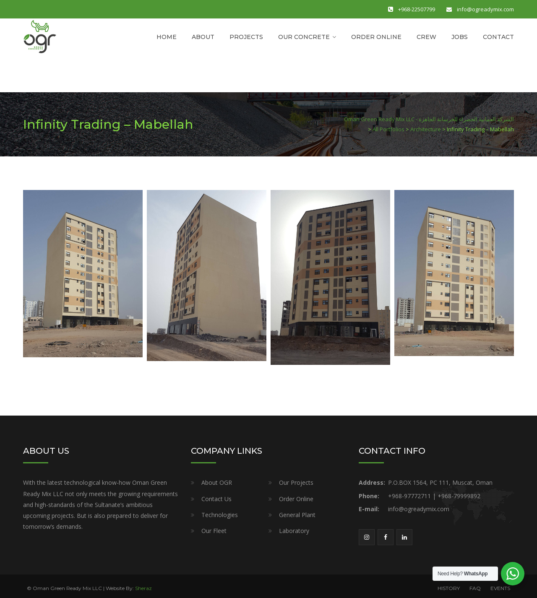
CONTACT (498, 37)
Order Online (296, 499)
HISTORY (449, 588)
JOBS (459, 37)
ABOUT (203, 37)
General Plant (297, 515)
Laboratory (294, 531)
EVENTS (500, 588)
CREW (426, 37)
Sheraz (143, 588)
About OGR (216, 482)
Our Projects (296, 482)
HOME (166, 37)
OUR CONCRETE (304, 37)
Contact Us (216, 499)
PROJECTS (246, 37)
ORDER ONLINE (376, 37)
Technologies (219, 515)
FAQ (475, 588)
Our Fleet (214, 531)
